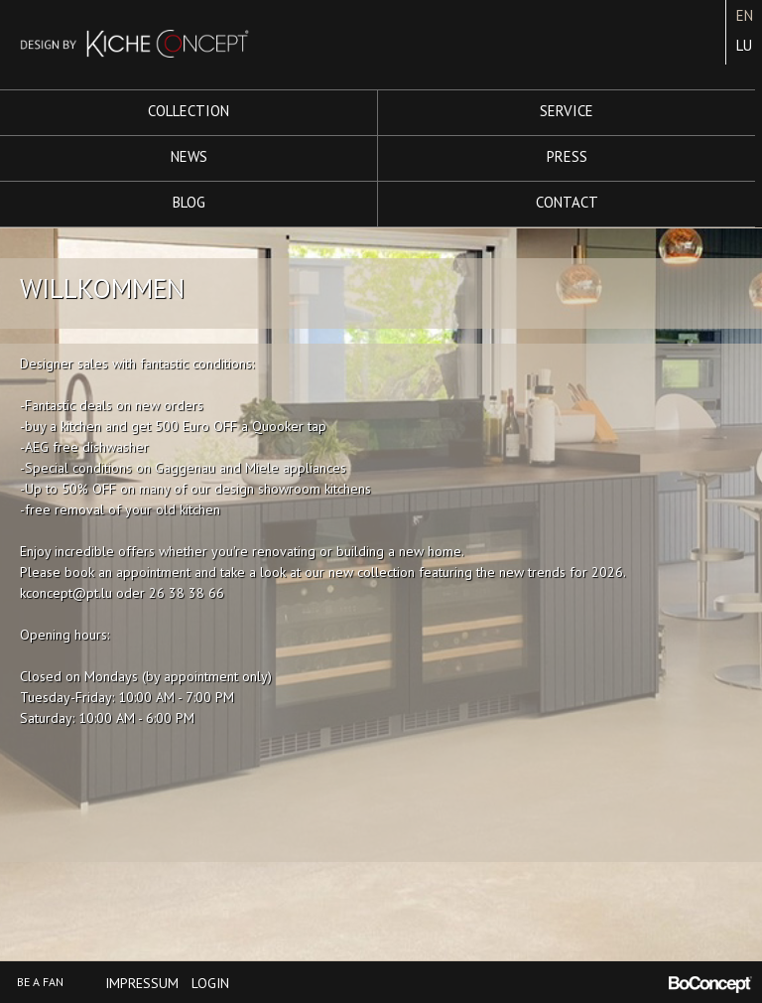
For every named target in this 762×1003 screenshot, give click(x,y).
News (189, 156)
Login (210, 983)
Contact (567, 202)
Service (566, 110)
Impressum (142, 983)
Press (567, 156)
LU (744, 45)
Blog (189, 202)
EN (744, 15)
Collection (188, 110)
